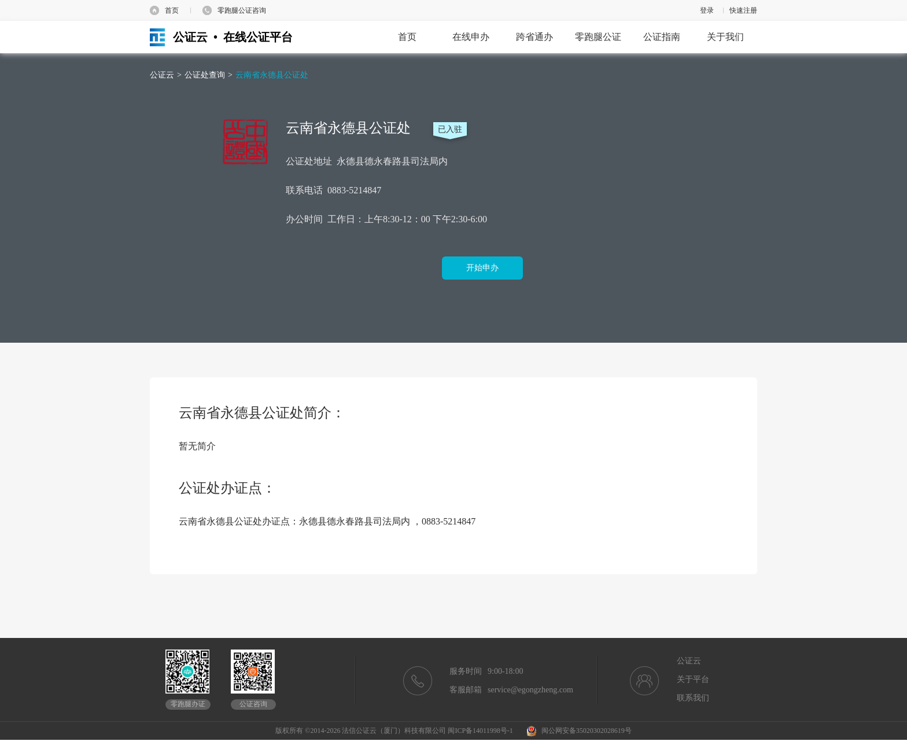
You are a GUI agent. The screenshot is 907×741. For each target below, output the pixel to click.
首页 (172, 10)
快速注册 (743, 10)
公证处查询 (205, 75)
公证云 (162, 75)
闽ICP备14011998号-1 (480, 731)
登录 (707, 10)
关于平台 (693, 679)
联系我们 (693, 698)
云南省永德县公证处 (271, 75)
